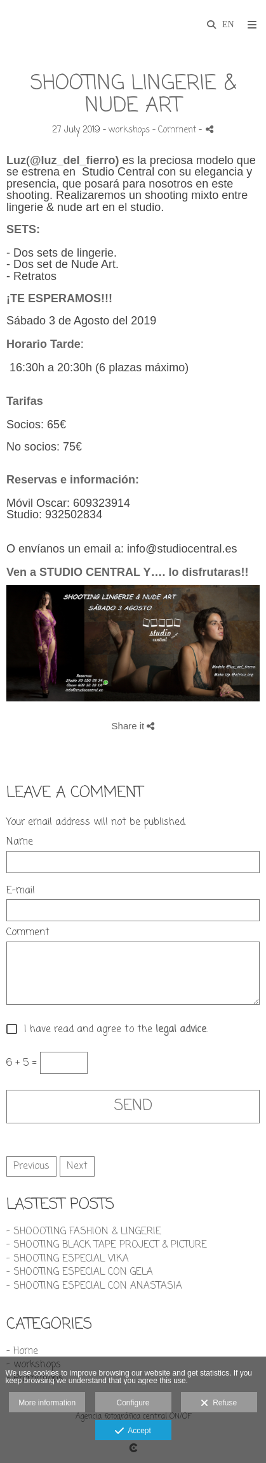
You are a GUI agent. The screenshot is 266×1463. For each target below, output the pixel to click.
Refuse (219, 1403)
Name (19, 842)
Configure (132, 1402)
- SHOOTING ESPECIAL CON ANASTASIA (94, 1286)
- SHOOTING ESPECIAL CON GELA (79, 1272)
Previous (31, 1166)
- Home (22, 1351)
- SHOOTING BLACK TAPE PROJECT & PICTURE (106, 1245)
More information (47, 1402)
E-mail (20, 891)
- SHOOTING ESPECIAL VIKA (67, 1259)
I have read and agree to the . (113, 1030)
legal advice (181, 1030)
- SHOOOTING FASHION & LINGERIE (83, 1232)
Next (77, 1166)
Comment (28, 933)
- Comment (175, 130)
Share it (133, 725)
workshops (129, 130)
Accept (133, 1431)
